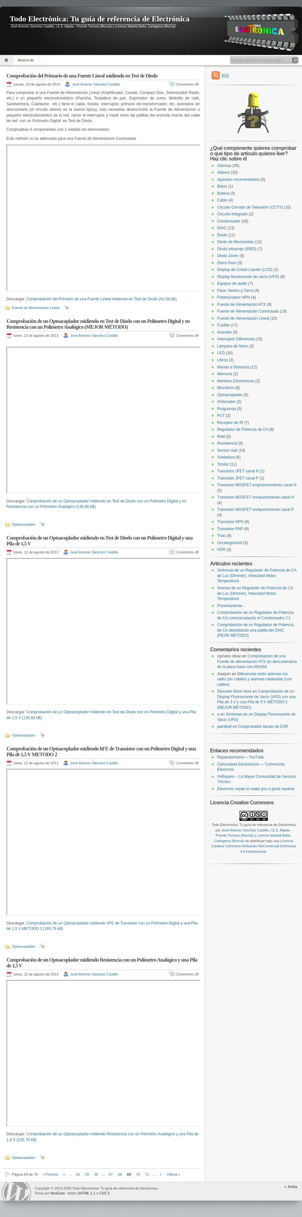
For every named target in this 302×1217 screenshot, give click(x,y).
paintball (224, 726)
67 (111, 1174)
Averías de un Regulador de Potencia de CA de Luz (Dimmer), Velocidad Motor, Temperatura (255, 593)
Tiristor (223, 464)
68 (120, 1174)
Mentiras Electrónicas (235, 381)
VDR (221, 549)
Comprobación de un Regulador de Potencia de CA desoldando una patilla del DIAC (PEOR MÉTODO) (255, 630)
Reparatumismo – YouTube (240, 757)
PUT (221, 415)
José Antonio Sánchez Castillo (96, 84)
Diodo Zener (227, 255)
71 (147, 1174)
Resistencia (227, 443)
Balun (222, 186)
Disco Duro (226, 263)
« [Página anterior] (64, 1174)
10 (78, 1174)
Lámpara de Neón (232, 346)
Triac (221, 535)
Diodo (222, 235)
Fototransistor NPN (233, 297)
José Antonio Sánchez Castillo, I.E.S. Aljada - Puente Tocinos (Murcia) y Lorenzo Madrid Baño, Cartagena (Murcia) (253, 835)
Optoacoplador (23, 524)
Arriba (292, 1187)
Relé (221, 436)
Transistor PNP (230, 529)
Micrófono (225, 388)
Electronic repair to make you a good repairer (256, 789)
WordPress (16, 1191)
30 (96, 1174)
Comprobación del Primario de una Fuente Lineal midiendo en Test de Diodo (81, 75)
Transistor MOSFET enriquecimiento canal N (255, 497)
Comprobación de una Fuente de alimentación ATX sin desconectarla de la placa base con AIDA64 (257, 661)
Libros (222, 360)
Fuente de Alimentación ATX (241, 304)
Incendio (224, 332)
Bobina (223, 193)
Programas (226, 409)
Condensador (228, 221)
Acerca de (26, 60)
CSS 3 (104, 1193)
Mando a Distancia (233, 367)
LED (221, 353)
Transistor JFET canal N (238, 471)
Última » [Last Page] (173, 1174)
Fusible (223, 325)
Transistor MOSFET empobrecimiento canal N (256, 485)
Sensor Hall (227, 450)
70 (138, 1174)
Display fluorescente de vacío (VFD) (248, 276)
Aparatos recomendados (238, 179)
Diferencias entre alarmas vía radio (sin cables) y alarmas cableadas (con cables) (254, 679)
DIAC (221, 228)
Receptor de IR (230, 422)
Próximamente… (231, 605)
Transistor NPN (230, 522)
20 (87, 1174)
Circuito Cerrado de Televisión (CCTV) (250, 207)
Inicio (7, 60)
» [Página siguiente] (161, 1174)
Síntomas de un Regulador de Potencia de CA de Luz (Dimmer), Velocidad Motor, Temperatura (257, 575)
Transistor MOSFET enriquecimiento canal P (255, 509)
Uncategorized (229, 543)
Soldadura (226, 457)
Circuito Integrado (232, 214)
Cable (222, 200)
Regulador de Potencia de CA (242, 429)
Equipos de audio (232, 283)
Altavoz (223, 172)
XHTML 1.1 (86, 1193)
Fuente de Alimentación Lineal (35, 308)
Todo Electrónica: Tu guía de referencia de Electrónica (100, 19)
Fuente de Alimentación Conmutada (248, 311)
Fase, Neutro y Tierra (235, 290)
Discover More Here (234, 691)
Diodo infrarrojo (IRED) (237, 249)
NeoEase (57, 1193)
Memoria (224, 374)
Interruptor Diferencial (235, 339)
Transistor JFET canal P (237, 478)
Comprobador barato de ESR (263, 726)
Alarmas (224, 165)
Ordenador (226, 401)
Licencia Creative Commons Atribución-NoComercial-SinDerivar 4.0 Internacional (253, 846)
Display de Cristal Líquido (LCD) (244, 269)
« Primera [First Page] (50, 1174)
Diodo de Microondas (235, 242)
